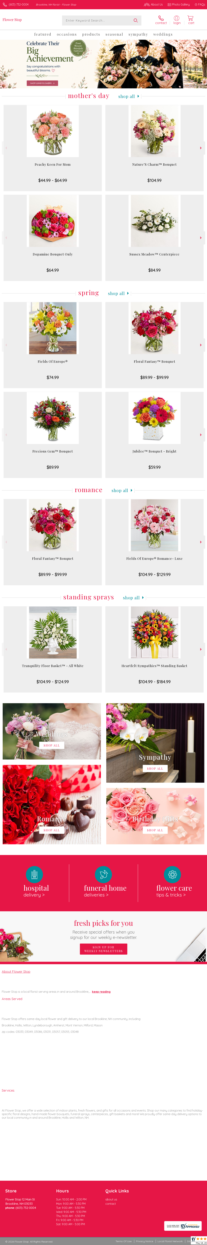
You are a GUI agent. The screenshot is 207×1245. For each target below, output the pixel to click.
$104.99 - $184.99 (155, 681)
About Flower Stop (16, 971)
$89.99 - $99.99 (154, 377)
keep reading (101, 991)
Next (201, 148)
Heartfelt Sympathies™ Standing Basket (154, 666)
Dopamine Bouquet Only (53, 254)
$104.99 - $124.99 (53, 681)
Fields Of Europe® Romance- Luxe (154, 558)
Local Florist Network (170, 1241)
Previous (5, 148)
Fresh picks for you (103, 929)
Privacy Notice (144, 1241)
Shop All (126, 96)
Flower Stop (12, 19)
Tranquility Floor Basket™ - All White (53, 666)
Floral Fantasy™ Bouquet (154, 361)
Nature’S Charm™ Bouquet (154, 164)
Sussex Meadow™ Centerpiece (154, 254)
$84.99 (154, 270)
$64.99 (53, 270)
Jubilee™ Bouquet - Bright (155, 451)
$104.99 (154, 180)
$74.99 (53, 377)
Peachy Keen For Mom (53, 164)
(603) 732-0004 (19, 4)
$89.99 (53, 467)
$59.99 (155, 467)
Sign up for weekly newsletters (103, 949)
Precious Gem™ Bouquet (52, 451)
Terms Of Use (124, 1241)
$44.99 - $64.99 (52, 180)
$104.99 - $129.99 (155, 574)
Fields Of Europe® (53, 361)
